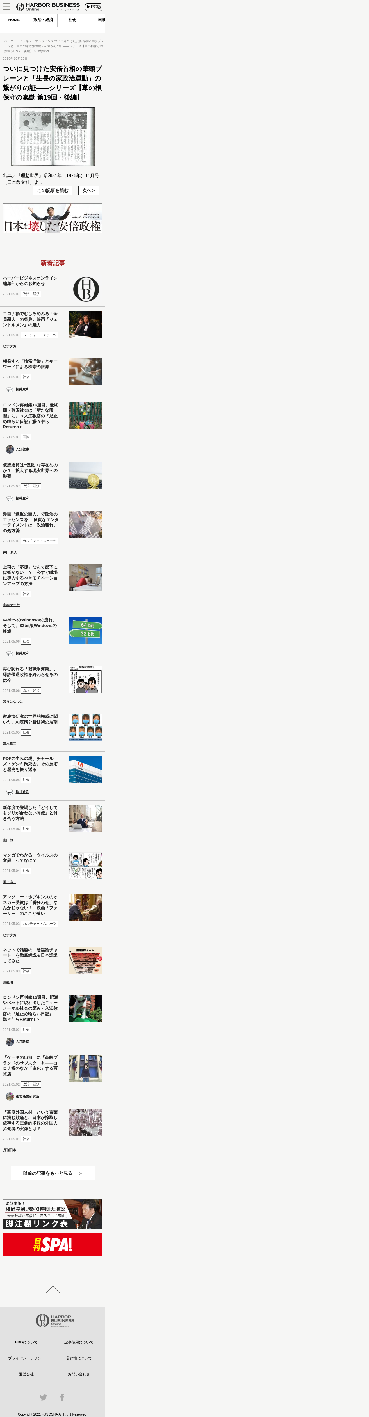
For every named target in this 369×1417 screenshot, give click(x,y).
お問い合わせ (79, 1374)
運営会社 (26, 1374)
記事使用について (79, 1342)
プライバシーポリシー (26, 1358)
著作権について (79, 1358)
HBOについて (26, 1342)
